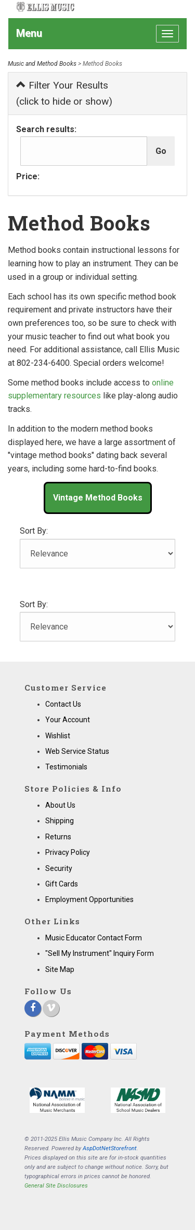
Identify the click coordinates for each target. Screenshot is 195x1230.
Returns (58, 837)
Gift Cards (61, 884)
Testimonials (66, 767)
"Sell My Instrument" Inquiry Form (99, 953)
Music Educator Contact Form (93, 938)
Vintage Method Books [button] (97, 498)
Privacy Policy (67, 852)
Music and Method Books (42, 63)
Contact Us (63, 704)
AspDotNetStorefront (110, 1148)
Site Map (59, 969)
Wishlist (57, 736)
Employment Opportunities (89, 899)
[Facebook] (32, 1008)
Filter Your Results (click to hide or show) (64, 93)
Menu (29, 33)
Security (58, 868)
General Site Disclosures (56, 1185)
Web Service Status (77, 751)
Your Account (67, 720)
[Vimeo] (51, 1008)
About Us (60, 805)
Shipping (59, 821)
